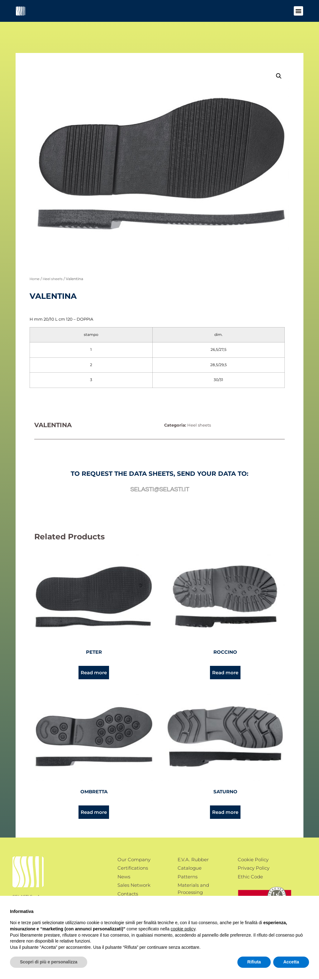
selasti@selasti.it (159, 489)
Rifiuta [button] (254, 961)
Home (35, 279)
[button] (298, 11)
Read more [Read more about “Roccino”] (225, 673)
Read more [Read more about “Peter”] (94, 673)
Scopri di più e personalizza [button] (48, 961)
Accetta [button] (291, 961)
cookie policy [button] (183, 928)
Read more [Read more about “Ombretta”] (94, 812)
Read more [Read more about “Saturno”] (225, 812)
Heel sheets (53, 279)
